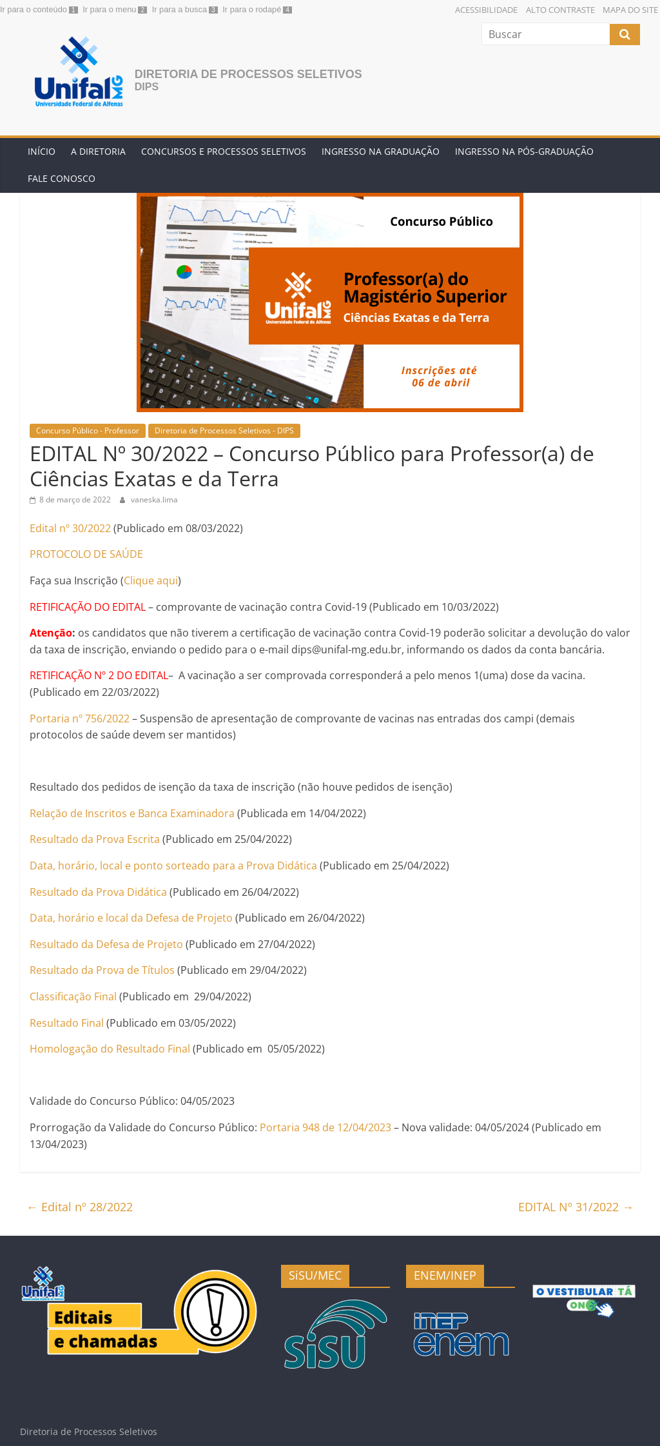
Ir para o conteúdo (33, 9)
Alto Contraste (560, 9)
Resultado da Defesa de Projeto (106, 944)
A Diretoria (98, 151)
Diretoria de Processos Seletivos (248, 74)
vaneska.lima (154, 499)
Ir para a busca (179, 9)
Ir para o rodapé (251, 9)
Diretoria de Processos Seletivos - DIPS (224, 430)
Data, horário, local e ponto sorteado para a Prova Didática (173, 865)
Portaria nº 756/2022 (80, 718)
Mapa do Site (630, 9)
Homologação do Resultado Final (110, 1049)
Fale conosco (61, 178)
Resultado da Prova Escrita (95, 839)
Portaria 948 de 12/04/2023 (325, 1127)
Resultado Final (67, 1023)
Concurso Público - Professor (87, 430)
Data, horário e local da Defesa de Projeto (131, 918)
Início (41, 151)
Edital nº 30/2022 (70, 528)
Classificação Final (73, 996)
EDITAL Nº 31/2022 (576, 1206)
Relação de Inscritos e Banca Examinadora (132, 813)
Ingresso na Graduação (381, 151)
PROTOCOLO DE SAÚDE (86, 554)
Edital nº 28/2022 (79, 1206)
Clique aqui (151, 580)
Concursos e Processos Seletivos (223, 151)
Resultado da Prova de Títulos (102, 970)
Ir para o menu (109, 9)
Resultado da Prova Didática (98, 892)
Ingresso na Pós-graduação (524, 151)
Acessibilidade (486, 9)
